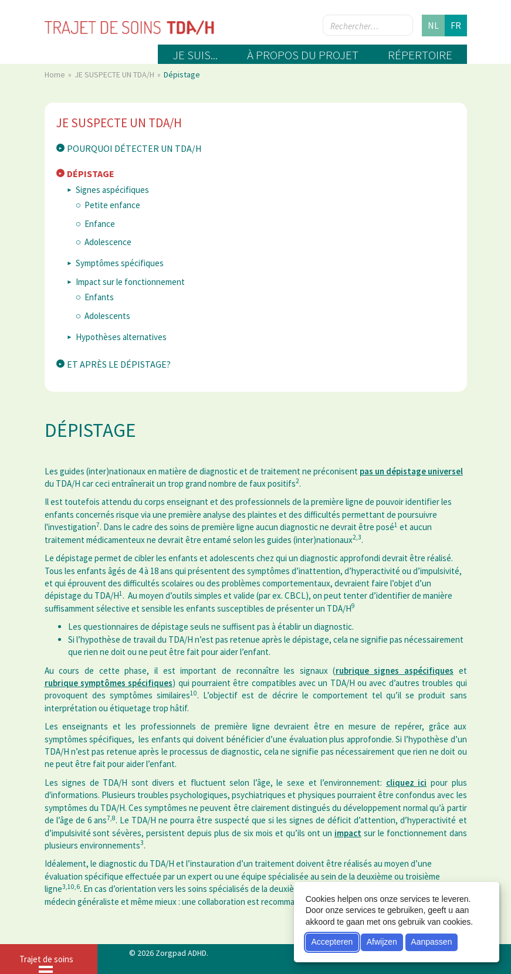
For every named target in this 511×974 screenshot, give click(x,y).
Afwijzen (382, 941)
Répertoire (420, 55)
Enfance (99, 223)
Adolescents (107, 315)
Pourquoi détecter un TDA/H (134, 148)
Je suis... (195, 55)
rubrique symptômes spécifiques (109, 682)
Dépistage (90, 173)
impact (347, 833)
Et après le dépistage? (119, 364)
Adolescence (107, 241)
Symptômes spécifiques (120, 263)
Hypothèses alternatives (121, 336)
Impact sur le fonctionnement (130, 281)
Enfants (99, 297)
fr (456, 25)
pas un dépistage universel (411, 471)
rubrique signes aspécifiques (395, 670)
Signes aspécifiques (112, 189)
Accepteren (332, 941)
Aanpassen (431, 941)
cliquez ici (406, 782)
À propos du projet (302, 55)
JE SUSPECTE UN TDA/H (115, 74)
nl (433, 25)
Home (56, 74)
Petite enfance (112, 205)
